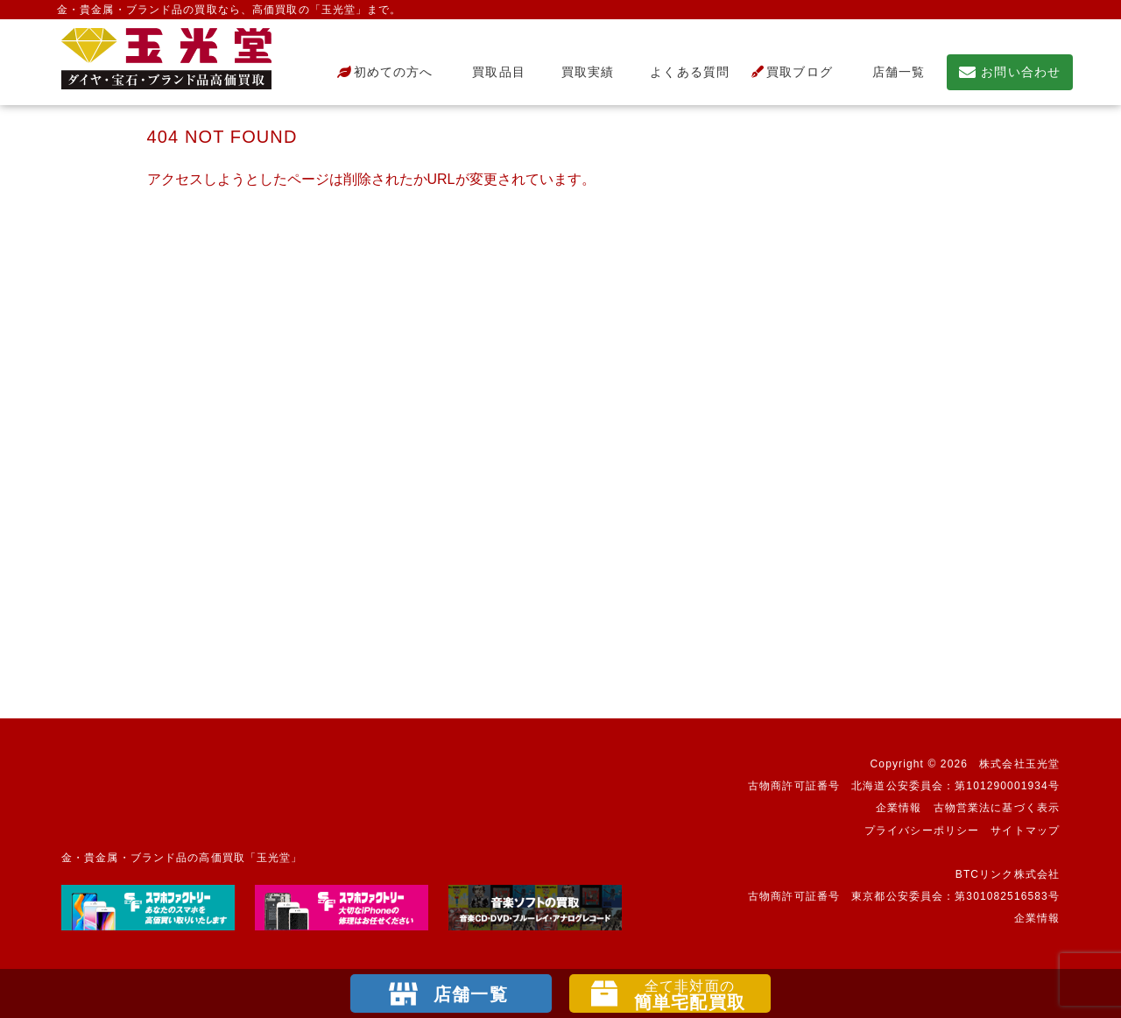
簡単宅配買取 (689, 995)
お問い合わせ (1010, 72)
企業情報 (898, 808)
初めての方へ (385, 72)
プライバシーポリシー (921, 830)
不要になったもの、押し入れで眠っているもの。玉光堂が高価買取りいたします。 (166, 58)
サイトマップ (1025, 830)
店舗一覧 (890, 72)
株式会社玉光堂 (1019, 764)
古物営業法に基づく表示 (997, 808)
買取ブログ (792, 72)
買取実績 (580, 72)
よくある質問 (683, 72)
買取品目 (490, 72)
